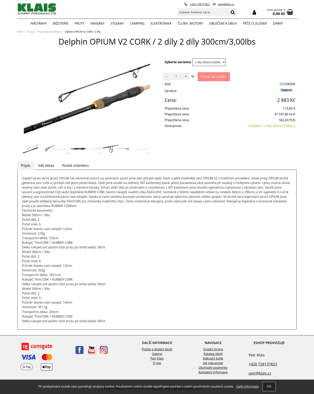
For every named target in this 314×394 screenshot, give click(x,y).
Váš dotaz (46, 165)
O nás (157, 363)
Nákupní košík (213, 358)
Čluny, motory (190, 23)
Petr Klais (157, 358)
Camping (137, 23)
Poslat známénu (75, 165)
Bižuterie (60, 23)
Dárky (278, 23)
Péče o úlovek (255, 23)
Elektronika (161, 23)
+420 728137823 (197, 4)
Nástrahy (39, 23)
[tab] (25, 165)
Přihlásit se (254, 12)
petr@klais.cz (223, 4)
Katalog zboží (213, 354)
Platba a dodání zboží (157, 349)
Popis (25, 165)
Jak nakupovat (213, 363)
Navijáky (97, 23)
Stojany (117, 23)
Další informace (247, 386)
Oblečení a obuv (223, 23)
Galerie (157, 354)
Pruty (80, 23)
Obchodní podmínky (212, 368)
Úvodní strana (213, 349)
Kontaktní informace (213, 372)
